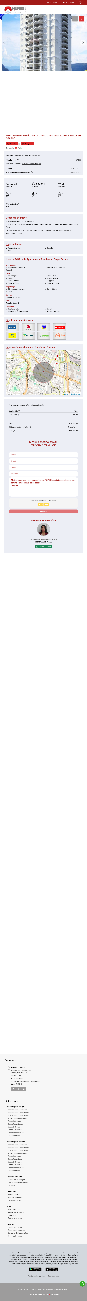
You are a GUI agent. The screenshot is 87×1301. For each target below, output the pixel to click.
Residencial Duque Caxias (54, 259)
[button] (80, 2)
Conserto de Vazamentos (18, 1233)
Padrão (27, 135)
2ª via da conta (13, 1209)
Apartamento (14, 135)
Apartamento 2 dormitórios (18, 1113)
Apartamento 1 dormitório (17, 1110)
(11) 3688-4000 (17, 1078)
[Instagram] (18, 1089)
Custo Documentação (16, 1180)
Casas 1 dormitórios (15, 1124)
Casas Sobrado (14, 1135)
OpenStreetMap (76, 394)
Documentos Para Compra (18, 1183)
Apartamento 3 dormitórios (18, 1115)
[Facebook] (13, 1089)
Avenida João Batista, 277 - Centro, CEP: (21, 1071)
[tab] (75, 18)
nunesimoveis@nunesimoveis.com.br (25, 1081)
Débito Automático (15, 1218)
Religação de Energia (16, 1212)
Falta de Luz (12, 1215)
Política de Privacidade (36, 1276)
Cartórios (11, 1185)
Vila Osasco (40, 135)
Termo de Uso (53, 1276)
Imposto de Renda (15, 1197)
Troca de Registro (15, 1236)
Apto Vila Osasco (14, 1121)
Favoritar (12, 144)
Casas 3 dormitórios (15, 1130)
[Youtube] (23, 1089)
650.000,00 (76, 168)
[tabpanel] (43, 42)
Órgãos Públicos (14, 1200)
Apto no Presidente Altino (18, 1118)
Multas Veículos (14, 1194)
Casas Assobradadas (16, 1133)
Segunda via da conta (16, 1230)
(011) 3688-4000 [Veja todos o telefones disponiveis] (68, 3)
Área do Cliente (51, 3)
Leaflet (65, 394)
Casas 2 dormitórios (15, 1127)
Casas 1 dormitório (15, 1159)
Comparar (27, 144)
